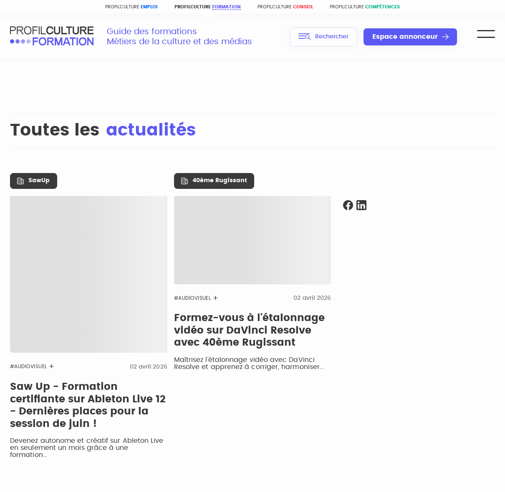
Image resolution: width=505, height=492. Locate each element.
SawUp (39, 180)
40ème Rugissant (219, 180)
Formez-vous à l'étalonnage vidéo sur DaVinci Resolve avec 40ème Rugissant (249, 330)
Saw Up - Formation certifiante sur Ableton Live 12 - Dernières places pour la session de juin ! (88, 405)
